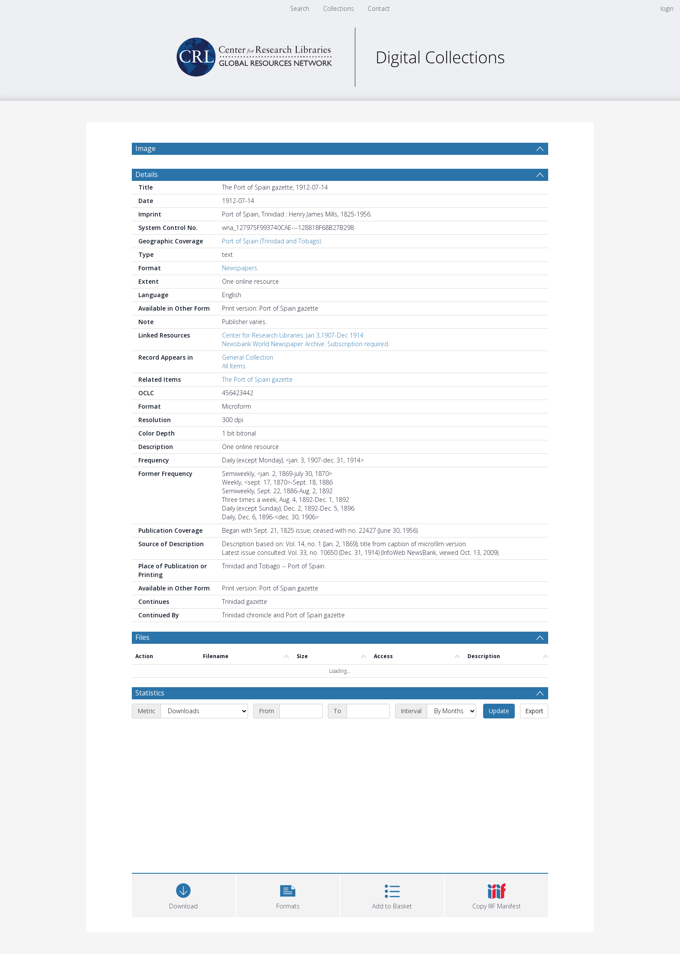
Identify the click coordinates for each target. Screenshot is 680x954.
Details (146, 174)
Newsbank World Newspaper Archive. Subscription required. (305, 344)
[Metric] (204, 711)
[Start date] (301, 711)
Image (145, 148)
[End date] (368, 711)
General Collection (247, 357)
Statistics (149, 693)
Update (499, 711)
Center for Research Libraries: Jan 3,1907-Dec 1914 (292, 335)
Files (142, 637)
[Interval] (451, 711)
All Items (233, 366)
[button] (288, 894)
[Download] (183, 894)
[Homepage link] (340, 55)
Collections (338, 8)
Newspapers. (240, 268)
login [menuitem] (666, 8)
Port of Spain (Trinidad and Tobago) (271, 241)
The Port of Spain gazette (257, 379)
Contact (379, 8)
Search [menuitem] (299, 8)
